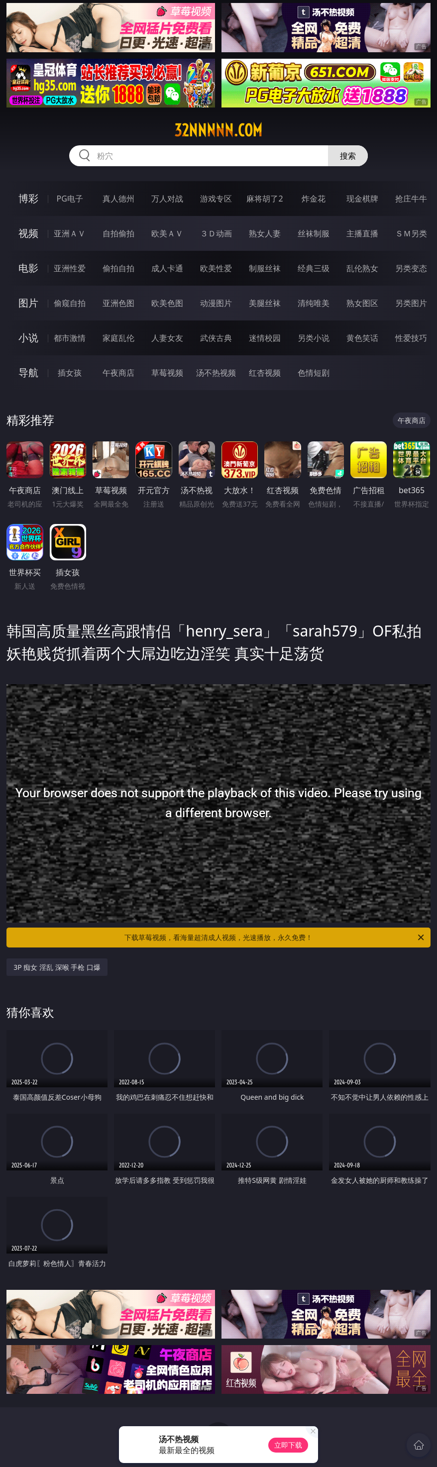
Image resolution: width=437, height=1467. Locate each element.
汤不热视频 (216, 372)
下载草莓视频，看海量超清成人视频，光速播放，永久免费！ (275, 937)
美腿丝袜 (265, 303)
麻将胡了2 (264, 198)
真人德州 (118, 198)
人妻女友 (167, 337)
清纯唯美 (313, 303)
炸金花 (314, 198)
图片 (28, 303)
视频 (28, 233)
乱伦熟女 (362, 268)
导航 (28, 372)
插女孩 (70, 372)
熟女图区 (362, 303)
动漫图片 (216, 303)
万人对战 (167, 198)
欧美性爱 (216, 268)
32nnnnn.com (218, 130)
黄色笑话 (362, 337)
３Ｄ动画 (216, 233)
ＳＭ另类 (411, 233)
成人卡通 (167, 268)
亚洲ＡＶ (70, 233)
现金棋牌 (362, 198)
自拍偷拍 (118, 233)
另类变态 (411, 268)
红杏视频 (265, 372)
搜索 (348, 155)
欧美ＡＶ (167, 233)
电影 (28, 268)
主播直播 (362, 233)
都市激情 (70, 337)
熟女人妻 (265, 233)
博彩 (28, 198)
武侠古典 (216, 337)
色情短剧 (313, 372)
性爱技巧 (411, 337)
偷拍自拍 (118, 268)
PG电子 (70, 198)
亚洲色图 (118, 303)
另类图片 (411, 303)
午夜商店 (118, 372)
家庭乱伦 (118, 337)
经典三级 (313, 268)
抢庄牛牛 (411, 198)
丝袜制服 (313, 233)
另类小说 (313, 337)
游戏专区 (216, 198)
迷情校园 (265, 337)
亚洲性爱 (70, 268)
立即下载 (288, 1445)
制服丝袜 (265, 268)
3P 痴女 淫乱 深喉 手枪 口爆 (57, 967)
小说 (28, 337)
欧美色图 (167, 303)
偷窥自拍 (70, 303)
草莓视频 (167, 372)
